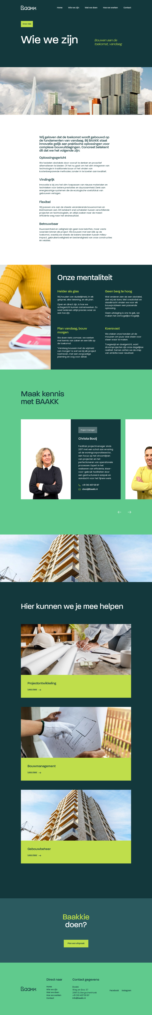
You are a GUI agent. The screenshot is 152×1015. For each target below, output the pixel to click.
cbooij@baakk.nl (90, 489)
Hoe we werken (110, 8)
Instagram (126, 991)
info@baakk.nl (79, 998)
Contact (127, 8)
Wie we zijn (73, 8)
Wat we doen (91, 8)
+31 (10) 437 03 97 (90, 485)
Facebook (114, 991)
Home (59, 8)
